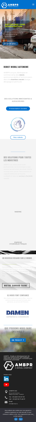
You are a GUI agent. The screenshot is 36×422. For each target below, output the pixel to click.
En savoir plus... (10, 44)
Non (21, 419)
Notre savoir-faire (15, 285)
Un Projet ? (18, 340)
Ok (16, 419)
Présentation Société (18, 108)
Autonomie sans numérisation (15, 25)
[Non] (34, 415)
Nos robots (18, 137)
